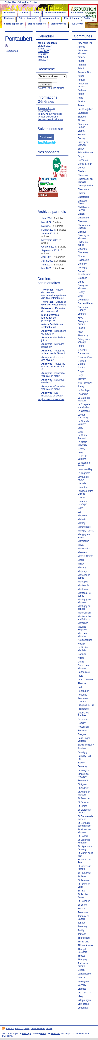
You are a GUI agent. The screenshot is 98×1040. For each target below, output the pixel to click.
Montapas (83, 581)
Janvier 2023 (45, 45)
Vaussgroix (83, 981)
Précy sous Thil (86, 705)
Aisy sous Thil (85, 43)
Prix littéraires (71, 18)
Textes (49, 1028)
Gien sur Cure (85, 357)
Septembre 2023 (50, 250)
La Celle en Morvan (84, 399)
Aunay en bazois (83, 85)
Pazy (80, 675)
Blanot (81, 130)
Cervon (82, 167)
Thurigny (82, 959)
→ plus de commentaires (51, 399)
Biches (81, 120)
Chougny (82, 248)
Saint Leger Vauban (84, 739)
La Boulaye (84, 390)
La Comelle (84, 411)
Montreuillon (84, 612)
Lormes (82, 497)
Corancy (82, 263)
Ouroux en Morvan (83, 667)
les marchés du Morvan (50, 119)
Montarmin (83, 585)
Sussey (82, 908)
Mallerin (82, 519)
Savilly (81, 762)
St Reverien (84, 901)
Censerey (83, 160)
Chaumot (82, 221)
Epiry (80, 317)
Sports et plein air (13, 24)
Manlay (82, 523)
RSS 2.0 (19, 1028)
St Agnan (82, 784)
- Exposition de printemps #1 (50, 318)
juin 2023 (43, 59)
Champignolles (85, 185)
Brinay (81, 148)
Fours (81, 345)
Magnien (82, 515)
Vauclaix (82, 977)
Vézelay (82, 985)
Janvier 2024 (48, 233)
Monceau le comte (84, 576)
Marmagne (83, 541)
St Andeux (83, 788)
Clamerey (83, 252)
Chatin (81, 213)
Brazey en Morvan (83, 143)
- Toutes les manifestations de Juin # (53, 366)
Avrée (81, 105)
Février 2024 (48, 229)
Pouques (82, 694)
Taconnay (83, 912)
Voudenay (83, 1007)
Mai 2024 (46, 222)
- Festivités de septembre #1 (52, 326)
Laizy (80, 428)
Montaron (83, 589)
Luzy (80, 508)
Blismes (82, 134)
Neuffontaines (85, 640)
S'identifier (10, 2)
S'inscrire (23, 2)
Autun (81, 94)
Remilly (82, 723)
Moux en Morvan (82, 635)
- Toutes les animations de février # (53, 352)
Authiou (82, 90)
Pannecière (84, 672)
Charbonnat (84, 189)
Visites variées (58, 24)
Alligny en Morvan (83, 52)
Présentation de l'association (46, 110)
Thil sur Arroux (85, 945)
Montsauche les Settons (84, 618)
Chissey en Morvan (83, 237)
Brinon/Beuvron (86, 152)
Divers (36, 12)
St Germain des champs (84, 824)
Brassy (81, 138)
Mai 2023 (46, 268)
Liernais (82, 483)
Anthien (82, 64)
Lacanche (83, 394)
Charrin (82, 193)
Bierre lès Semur (83, 125)
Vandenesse (84, 973)
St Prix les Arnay (83, 896)
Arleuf (81, 68)
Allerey (81, 46)
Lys (79, 511)
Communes (12, 51)
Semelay (82, 766)
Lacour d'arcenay (83, 416)
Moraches (83, 623)
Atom (27, 1028)
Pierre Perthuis (85, 679)
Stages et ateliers (37, 24)
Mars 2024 (47, 226)
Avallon (82, 101)
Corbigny (82, 267)
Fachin (81, 328)
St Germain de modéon (85, 818)
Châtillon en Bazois (84, 208)
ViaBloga (26, 1033)
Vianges (82, 988)
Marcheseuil (84, 526)
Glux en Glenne (82, 362)
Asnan (81, 76)
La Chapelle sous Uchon (84, 406)
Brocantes (9, 12)
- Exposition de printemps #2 (53, 310)
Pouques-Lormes (83, 700)
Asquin (81, 79)
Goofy (43, 1033)
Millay (81, 563)
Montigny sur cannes (84, 607)
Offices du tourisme (48, 116)
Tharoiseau (84, 937)
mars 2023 (43, 51)
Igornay (82, 379)
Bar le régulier (85, 109)
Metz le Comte (85, 556)
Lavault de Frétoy (83, 478)
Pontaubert (83, 691)
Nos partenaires (50, 18)
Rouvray (82, 730)
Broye (81, 156)
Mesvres (82, 552)
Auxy (80, 97)
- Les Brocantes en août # (52, 394)
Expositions (77, 12)
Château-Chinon (82, 202)
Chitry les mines (83, 243)
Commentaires (38, 1028)
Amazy (81, 57)
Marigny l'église (86, 530)
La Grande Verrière (83, 423)
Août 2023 (46, 257)
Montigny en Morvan (84, 601)
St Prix (81, 890)
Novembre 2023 (49, 240)
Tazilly (81, 930)
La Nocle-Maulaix (83, 649)
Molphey (82, 571)
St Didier (82, 806)
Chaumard (83, 217)
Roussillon (83, 726)
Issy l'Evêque (85, 382)
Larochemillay (85, 469)
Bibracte (82, 116)
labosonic (55, 1033)
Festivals (8, 18)
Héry (80, 375)
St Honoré (83, 836)
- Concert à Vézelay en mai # (53, 374)
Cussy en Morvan (83, 287)
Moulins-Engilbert (82, 628)
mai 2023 (43, 57)
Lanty (81, 452)
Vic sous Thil (84, 992)
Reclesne (83, 719)
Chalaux (82, 171)
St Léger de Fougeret (84, 841)
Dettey (81, 292)
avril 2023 (43, 54)
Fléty (80, 331)
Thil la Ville (83, 941)
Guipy (81, 371)
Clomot (81, 256)
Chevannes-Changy (84, 226)
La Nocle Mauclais (82, 443)
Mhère (81, 560)
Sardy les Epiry (86, 744)
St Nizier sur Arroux (84, 867)
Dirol (80, 295)
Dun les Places (86, 303)
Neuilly (81, 643)
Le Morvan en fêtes (32, 8)
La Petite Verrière (82, 457)
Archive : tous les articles (51, 88)
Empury (82, 313)
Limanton (82, 487)
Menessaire (84, 548)
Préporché (83, 708)
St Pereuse (83, 880)
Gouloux (82, 367)
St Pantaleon (84, 872)
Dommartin (83, 299)
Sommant (83, 780)
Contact (34, 2)
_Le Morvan (77, 24)
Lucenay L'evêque (82, 503)
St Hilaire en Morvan (84, 831)
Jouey (81, 386)
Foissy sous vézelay (84, 340)
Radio (87, 18)
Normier (82, 654)
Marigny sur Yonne (84, 536)
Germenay (83, 353)
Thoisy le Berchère (82, 950)
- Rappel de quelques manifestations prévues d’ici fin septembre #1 (53, 293)
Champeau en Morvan (85, 180)
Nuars (81, 657)
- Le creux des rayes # (52, 358)
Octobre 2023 (48, 246)
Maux (81, 544)
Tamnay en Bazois (83, 917)
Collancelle (83, 260)
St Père (82, 876)
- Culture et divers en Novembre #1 (53, 303)
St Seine (82, 904)
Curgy (81, 281)
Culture (24, 12)
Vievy (81, 996)
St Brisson (83, 802)
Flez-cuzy (83, 335)
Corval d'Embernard (84, 273)
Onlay (81, 661)
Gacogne (82, 349)
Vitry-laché (83, 1004)
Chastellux (83, 197)
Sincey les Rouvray (83, 775)
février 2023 (44, 48)
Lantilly (81, 448)
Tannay (82, 922)
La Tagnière (84, 473)
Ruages (82, 734)
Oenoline (8, 1036)
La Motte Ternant (82, 437)
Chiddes (82, 231)
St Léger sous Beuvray (85, 848)
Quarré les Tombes (83, 714)
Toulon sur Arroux (83, 965)
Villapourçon (84, 1000)
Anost (81, 61)
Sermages (83, 770)
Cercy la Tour (85, 163)
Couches (82, 278)
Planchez (82, 683)
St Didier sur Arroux (84, 811)
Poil (80, 687)
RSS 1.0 (10, 1028)
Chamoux (83, 175)
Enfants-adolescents (55, 12)
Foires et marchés (28, 18)
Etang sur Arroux (83, 323)
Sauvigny (82, 752)
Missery (82, 567)
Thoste (81, 955)
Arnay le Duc (84, 72)
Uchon (81, 970)
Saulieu (82, 748)
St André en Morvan (84, 793)
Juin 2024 (46, 218)
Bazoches (83, 113)
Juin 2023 (46, 264)
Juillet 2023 (47, 260)
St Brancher (84, 798)
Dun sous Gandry (83, 308)
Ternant (82, 934)
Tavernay (82, 926)
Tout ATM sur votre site (50, 114)
